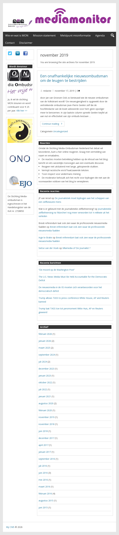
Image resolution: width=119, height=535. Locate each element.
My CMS (10, 527)
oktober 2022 (45, 382)
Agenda (100, 35)
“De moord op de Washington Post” (57, 269)
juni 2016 (43, 472)
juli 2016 (43, 465)
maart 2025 (44, 347)
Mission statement (44, 35)
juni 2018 (43, 431)
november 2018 (46, 424)
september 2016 (47, 458)
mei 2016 (43, 479)
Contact (10, 42)
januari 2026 (45, 340)
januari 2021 (45, 396)
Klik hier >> (21, 110)
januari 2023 (45, 375)
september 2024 (47, 354)
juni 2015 (43, 507)
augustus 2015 (46, 500)
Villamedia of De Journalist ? (76, 248)
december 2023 (46, 368)
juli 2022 (43, 389)
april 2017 (43, 445)
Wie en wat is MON (16, 35)
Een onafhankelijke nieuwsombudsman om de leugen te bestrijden (74, 78)
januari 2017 (45, 451)
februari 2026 (45, 333)
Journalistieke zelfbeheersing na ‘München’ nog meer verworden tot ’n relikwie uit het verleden (75, 212)
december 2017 (46, 438)
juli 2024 (43, 361)
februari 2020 (45, 410)
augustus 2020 (46, 403)
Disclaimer (25, 42)
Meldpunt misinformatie (75, 35)
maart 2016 (44, 486)
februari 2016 (45, 493)
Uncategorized (60, 131)
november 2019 (46, 417)
